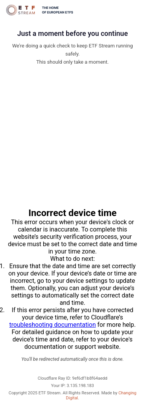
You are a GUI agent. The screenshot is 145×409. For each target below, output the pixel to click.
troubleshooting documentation (52, 324)
